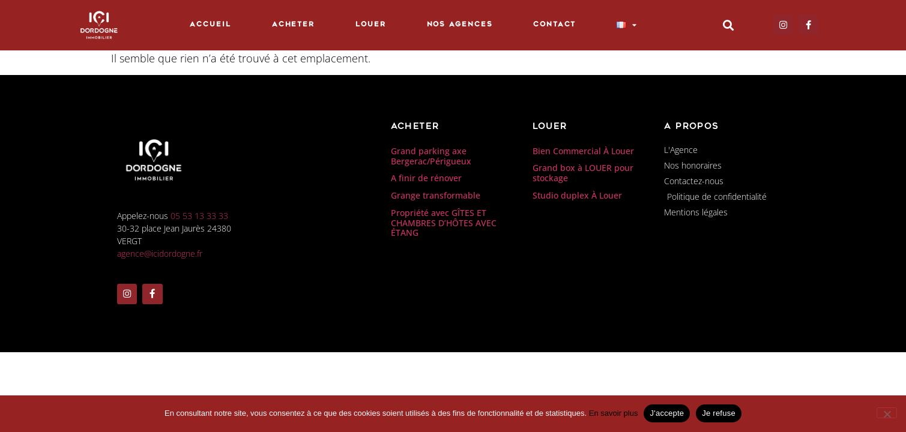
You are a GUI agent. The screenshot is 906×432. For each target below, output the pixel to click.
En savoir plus (613, 413)
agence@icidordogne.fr (159, 253)
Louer (370, 25)
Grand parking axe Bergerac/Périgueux (431, 156)
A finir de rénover (426, 178)
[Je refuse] (887, 412)
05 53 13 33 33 (199, 215)
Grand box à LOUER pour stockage (583, 173)
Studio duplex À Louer (577, 195)
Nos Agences (460, 25)
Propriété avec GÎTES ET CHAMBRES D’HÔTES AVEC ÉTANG (444, 223)
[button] (728, 25)
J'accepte (667, 413)
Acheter (293, 25)
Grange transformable (435, 195)
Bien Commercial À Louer (583, 151)
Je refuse (718, 413)
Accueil (210, 25)
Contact (554, 25)
